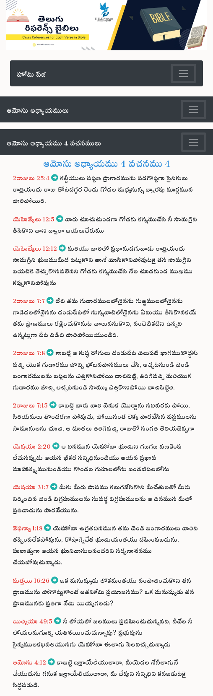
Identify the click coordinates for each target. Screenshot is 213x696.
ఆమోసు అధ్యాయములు (38, 109)
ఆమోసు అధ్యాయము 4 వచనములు (54, 141)
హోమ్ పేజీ (31, 73)
